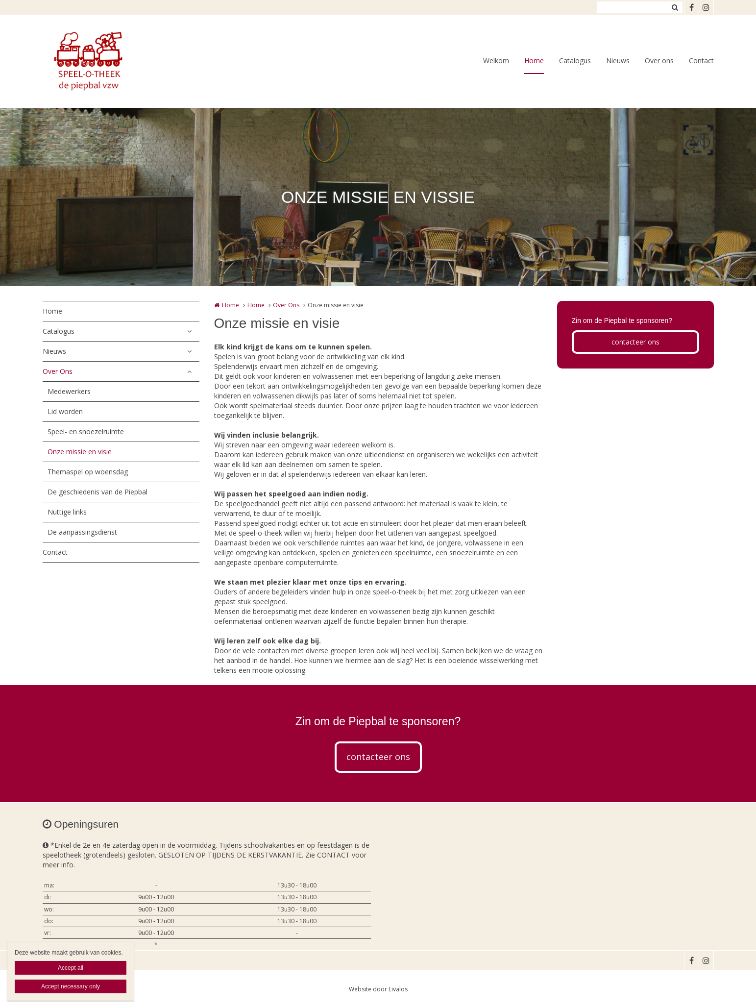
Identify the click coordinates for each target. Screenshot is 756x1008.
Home (534, 60)
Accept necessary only (70, 986)
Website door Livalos (378, 989)
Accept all (70, 967)
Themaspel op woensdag (88, 471)
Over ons (659, 60)
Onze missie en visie (80, 451)
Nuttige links (67, 511)
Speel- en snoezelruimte (86, 431)
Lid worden (65, 411)
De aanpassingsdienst (82, 532)
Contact (701, 60)
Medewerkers (69, 391)
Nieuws (618, 60)
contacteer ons (635, 341)
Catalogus (575, 60)
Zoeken (675, 7)
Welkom (496, 60)
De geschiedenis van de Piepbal (97, 491)
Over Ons (58, 371)
